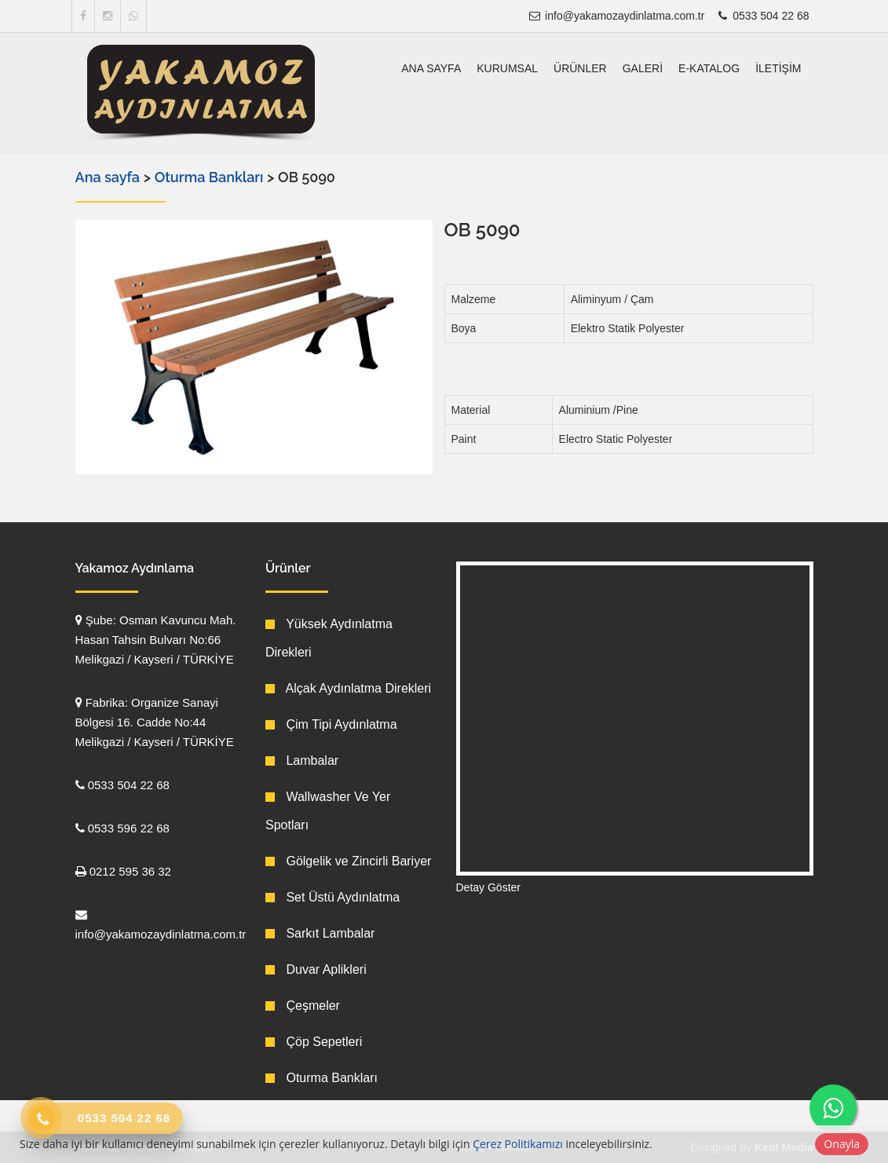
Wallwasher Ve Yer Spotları (327, 811)
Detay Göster (488, 887)
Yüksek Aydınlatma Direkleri (329, 638)
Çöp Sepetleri (313, 1041)
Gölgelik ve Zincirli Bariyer (348, 861)
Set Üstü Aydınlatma (332, 897)
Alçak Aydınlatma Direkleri (348, 688)
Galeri (643, 68)
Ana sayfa (431, 68)
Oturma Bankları (211, 177)
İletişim (778, 68)
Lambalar (301, 760)
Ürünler (580, 68)
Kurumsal (507, 68)
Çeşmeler (302, 1005)
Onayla (842, 1143)
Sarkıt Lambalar (320, 933)
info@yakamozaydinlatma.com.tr (616, 15)
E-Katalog (709, 68)
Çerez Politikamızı (518, 1143)
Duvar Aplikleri (316, 969)
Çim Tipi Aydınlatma (331, 724)
